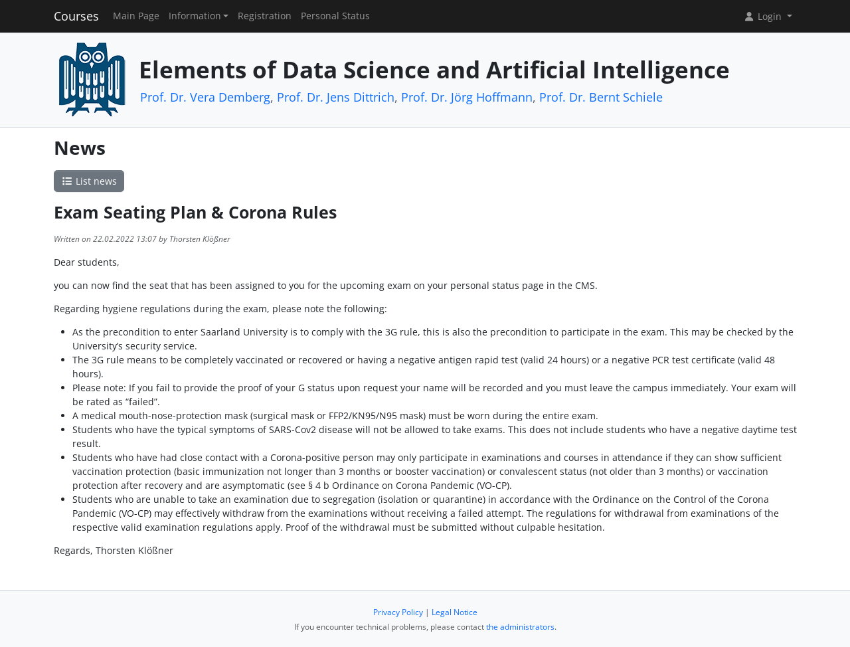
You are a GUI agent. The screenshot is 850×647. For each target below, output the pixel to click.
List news (89, 181)
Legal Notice (454, 612)
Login (763, 16)
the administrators (520, 626)
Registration (265, 16)
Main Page (136, 16)
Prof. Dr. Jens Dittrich (335, 97)
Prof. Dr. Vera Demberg (205, 97)
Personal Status (335, 16)
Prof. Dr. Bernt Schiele (601, 97)
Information (195, 16)
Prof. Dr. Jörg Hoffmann (467, 97)
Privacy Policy (398, 612)
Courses (76, 16)
